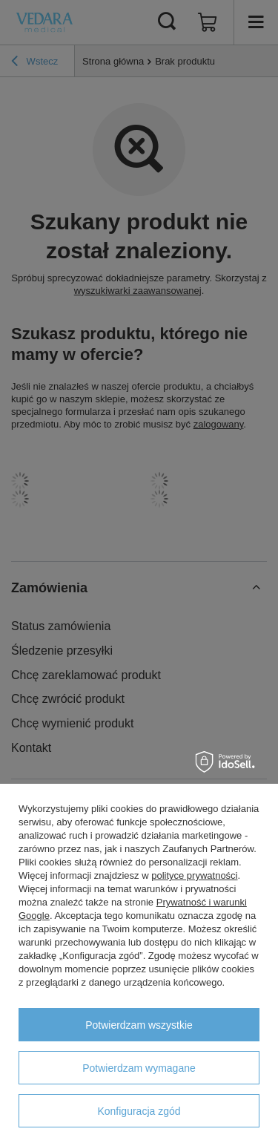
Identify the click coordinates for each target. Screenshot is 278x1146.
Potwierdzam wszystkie (139, 1025)
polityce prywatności (194, 875)
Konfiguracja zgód (138, 1111)
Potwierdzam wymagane (139, 1068)
